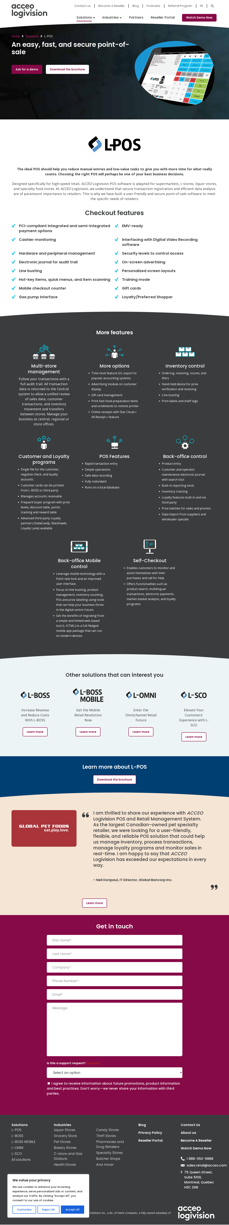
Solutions (84, 17)
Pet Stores (62, 1141)
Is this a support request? (73, 1063)
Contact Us (190, 1124)
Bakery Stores (65, 1147)
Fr (201, 6)
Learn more (94, 903)
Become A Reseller (111, 6)
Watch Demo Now (199, 18)
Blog (135, 6)
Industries (110, 17)
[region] (48, 1196)
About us (188, 1132)
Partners (136, 17)
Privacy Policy (150, 1132)
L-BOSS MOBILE (23, 1141)
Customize (24, 1209)
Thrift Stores (106, 1135)
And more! (105, 1164)
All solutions (21, 1159)
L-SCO (17, 1153)
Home (16, 36)
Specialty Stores (109, 1152)
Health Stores (65, 1164)
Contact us (82, 6)
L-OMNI (17, 1147)
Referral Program (180, 6)
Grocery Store (65, 1135)
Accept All (72, 1209)
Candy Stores (107, 1129)
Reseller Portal (163, 17)
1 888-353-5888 (197, 1158)
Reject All (48, 1209)
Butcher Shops (108, 1158)
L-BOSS (17, 1135)
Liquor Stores (64, 1129)
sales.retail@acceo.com (199, 1165)
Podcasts (153, 6)
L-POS (16, 1129)
